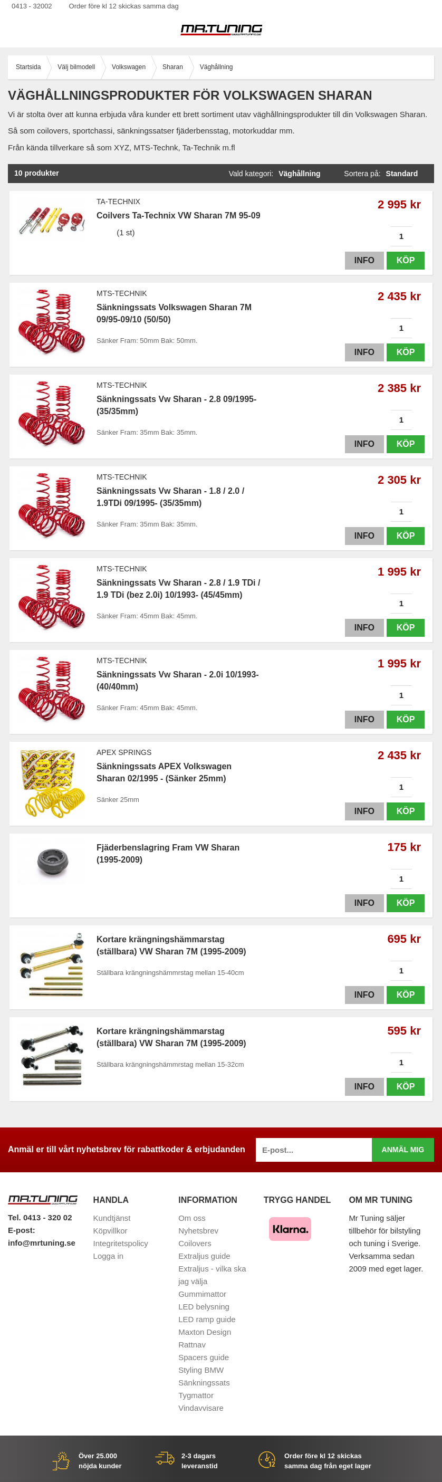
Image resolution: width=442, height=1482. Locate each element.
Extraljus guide (204, 1255)
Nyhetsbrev (198, 1230)
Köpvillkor (110, 1230)
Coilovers (195, 1243)
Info (364, 260)
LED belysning (203, 1306)
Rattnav (192, 1344)
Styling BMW (201, 1369)
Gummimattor (202, 1293)
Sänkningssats (204, 1382)
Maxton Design (204, 1331)
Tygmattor (196, 1395)
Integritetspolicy (120, 1243)
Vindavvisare (201, 1407)
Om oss (192, 1217)
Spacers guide (203, 1357)
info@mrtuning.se (41, 1242)
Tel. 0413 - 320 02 (40, 1217)
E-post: (21, 1230)
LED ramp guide (206, 1319)
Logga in (108, 1255)
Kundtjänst (112, 1217)
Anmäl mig (403, 1149)
